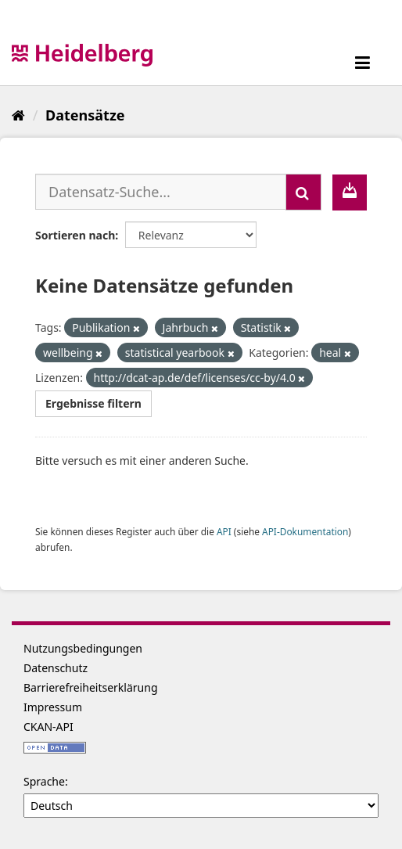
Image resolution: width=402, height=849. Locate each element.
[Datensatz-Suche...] (160, 192)
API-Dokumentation (305, 531)
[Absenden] (303, 192)
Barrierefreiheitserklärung (90, 687)
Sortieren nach (75, 235)
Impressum (52, 707)
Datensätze (84, 115)
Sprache (44, 781)
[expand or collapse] (362, 62)
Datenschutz (55, 667)
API (224, 531)
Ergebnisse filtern (93, 403)
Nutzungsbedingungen (82, 648)
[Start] (18, 115)
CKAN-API (48, 726)
